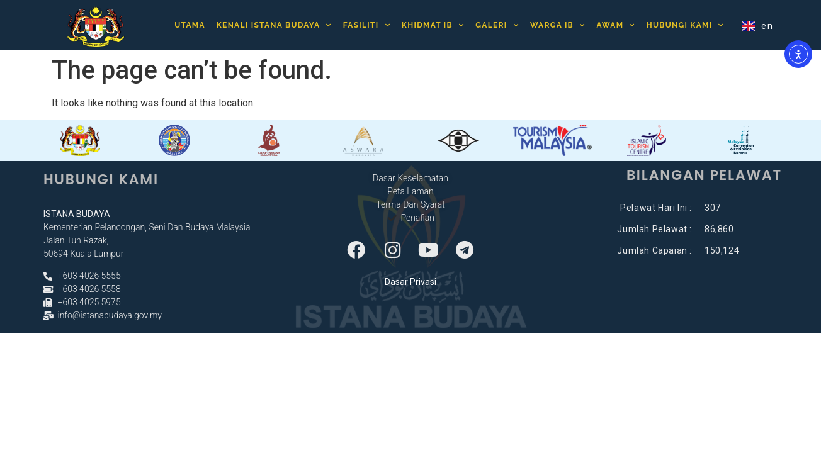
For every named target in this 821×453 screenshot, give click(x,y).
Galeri (497, 21)
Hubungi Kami (685, 21)
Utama (189, 22)
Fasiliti (366, 21)
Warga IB (558, 21)
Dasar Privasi (410, 282)
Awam (615, 21)
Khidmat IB (433, 21)
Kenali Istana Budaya (274, 21)
